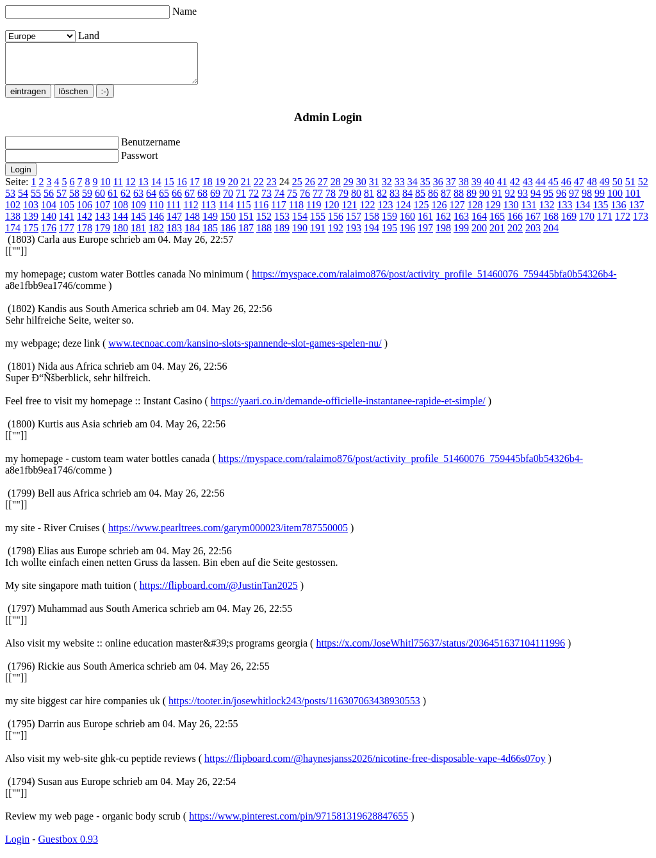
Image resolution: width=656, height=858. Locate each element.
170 (586, 224)
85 (420, 200)
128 (474, 212)
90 (484, 200)
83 (395, 200)
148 (192, 224)
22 (259, 189)
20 (233, 189)
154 (300, 224)
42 (515, 189)
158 (371, 224)
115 (243, 212)
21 (246, 189)
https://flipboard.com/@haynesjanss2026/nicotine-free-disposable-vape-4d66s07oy (374, 766)
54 (23, 200)
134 (582, 212)
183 (174, 235)
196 (407, 235)
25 (297, 189)
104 (48, 212)
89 (471, 200)
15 (169, 189)
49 (605, 189)
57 (61, 200)
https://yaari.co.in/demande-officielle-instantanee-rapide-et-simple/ (348, 408)
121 (349, 212)
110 (156, 212)
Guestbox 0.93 (68, 846)
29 (348, 189)
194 (371, 235)
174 (12, 235)
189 (282, 235)
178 (84, 235)
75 (292, 200)
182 (156, 235)
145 (138, 224)
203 (533, 235)
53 (10, 200)
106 (84, 212)
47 (579, 189)
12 (131, 189)
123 (385, 212)
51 (630, 189)
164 (479, 224)
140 (48, 224)
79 (343, 200)
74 (279, 200)
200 (479, 235)
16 (182, 189)
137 (636, 212)
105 (66, 212)
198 (443, 235)
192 (335, 235)
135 (600, 212)
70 (228, 200)
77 (318, 200)
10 (105, 189)
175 (30, 235)
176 (48, 235)
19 (220, 189)
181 (138, 235)
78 (330, 200)
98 (587, 200)
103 (30, 212)
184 (192, 235)
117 (278, 212)
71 (241, 200)
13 (143, 189)
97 (574, 200)
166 (515, 224)
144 (120, 224)
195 (389, 235)
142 (84, 224)
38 (464, 189)
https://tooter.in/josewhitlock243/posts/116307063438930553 (294, 708)
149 (210, 224)
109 (138, 212)
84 (407, 200)
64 (151, 200)
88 (459, 200)
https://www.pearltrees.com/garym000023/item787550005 (228, 535)
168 (551, 224)
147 (174, 224)
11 (117, 189)
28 (336, 189)
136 (618, 212)
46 (566, 189)
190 (300, 235)
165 (497, 224)
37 (451, 189)
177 (66, 235)
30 (361, 189)
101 (633, 200)
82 (382, 200)
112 (190, 212)
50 (617, 189)
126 (439, 212)
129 (492, 212)
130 (510, 212)
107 (102, 212)
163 (461, 224)
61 (113, 200)
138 (12, 224)
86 (433, 200)
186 (228, 235)
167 (533, 224)
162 (443, 224)
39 (477, 189)
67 (189, 200)
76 (305, 200)
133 (564, 212)
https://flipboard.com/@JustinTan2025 (219, 593)
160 (407, 224)
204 (551, 235)
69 (215, 200)
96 (561, 200)
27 (323, 189)
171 (604, 224)
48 (592, 189)
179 (102, 235)
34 (412, 189)
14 (156, 189)
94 (535, 200)
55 (36, 200)
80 (356, 200)
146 (156, 224)
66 (177, 200)
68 (202, 200)
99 (599, 200)
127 (456, 212)
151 (246, 224)
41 (502, 189)
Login (17, 846)
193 (353, 235)
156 (335, 224)
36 (438, 189)
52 (643, 189)
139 (30, 224)
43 (528, 189)
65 (164, 200)
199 (461, 235)
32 (387, 189)
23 (271, 189)
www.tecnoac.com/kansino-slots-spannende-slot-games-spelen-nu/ (244, 350)
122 (367, 212)
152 (264, 224)
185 (210, 235)
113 (208, 212)
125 (421, 212)
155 (317, 224)
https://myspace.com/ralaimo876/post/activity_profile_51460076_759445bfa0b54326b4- (434, 281)
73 (266, 200)
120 (331, 212)
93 (523, 200)
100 (615, 200)
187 (246, 235)
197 (425, 235)
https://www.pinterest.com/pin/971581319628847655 (298, 823)
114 (225, 212)
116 (261, 212)
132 (546, 212)
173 (640, 224)
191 (317, 235)
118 (296, 212)
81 (369, 200)
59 (87, 200)
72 (254, 200)
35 (425, 189)
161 (425, 224)
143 (102, 224)
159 (389, 224)
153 (282, 224)
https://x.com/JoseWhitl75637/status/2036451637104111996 (440, 650)
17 (195, 189)
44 (541, 189)
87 (446, 200)
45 (553, 189)
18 (207, 189)
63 (138, 200)
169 (569, 224)
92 (510, 200)
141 (66, 224)
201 (497, 235)
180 (120, 235)
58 (74, 200)
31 (374, 189)
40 (489, 189)
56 (49, 200)
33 (400, 189)
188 (264, 235)
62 (125, 200)
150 (228, 224)
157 (353, 224)
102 (12, 212)
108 (120, 212)
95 (548, 200)
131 (528, 212)
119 (313, 212)
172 (622, 224)
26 (310, 189)
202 (515, 235)
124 (403, 212)
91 (497, 200)
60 (100, 200)
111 (173, 212)
